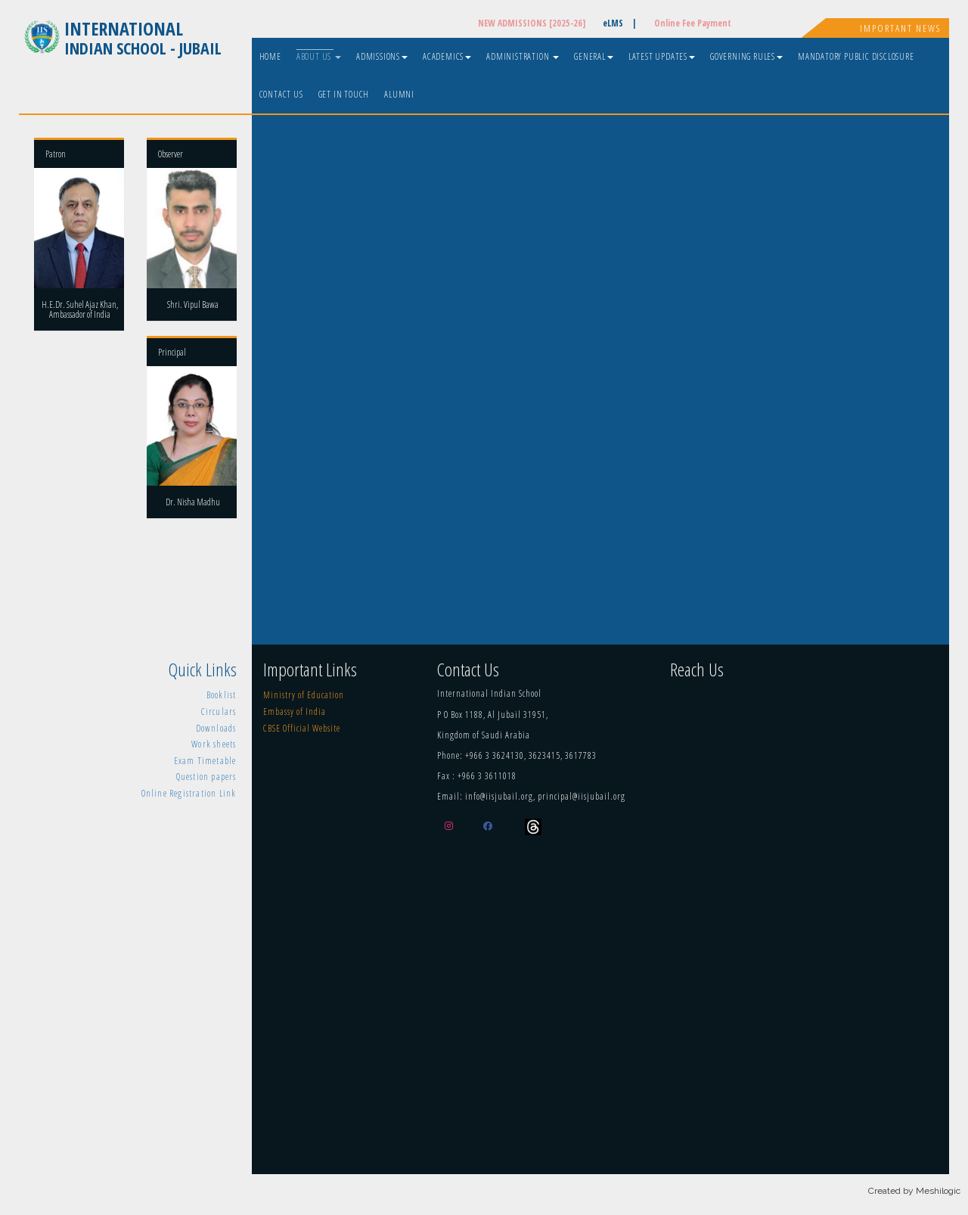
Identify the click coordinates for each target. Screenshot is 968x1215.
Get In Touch (344, 94)
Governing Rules (746, 56)
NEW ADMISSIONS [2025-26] (531, 23)
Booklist (221, 694)
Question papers (206, 776)
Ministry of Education (303, 694)
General (593, 56)
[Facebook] (491, 826)
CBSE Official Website (301, 728)
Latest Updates (661, 56)
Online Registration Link (189, 793)
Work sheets (213, 744)
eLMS (620, 23)
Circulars (219, 711)
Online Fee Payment (692, 23)
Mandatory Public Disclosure (856, 56)
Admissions (382, 56)
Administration (522, 56)
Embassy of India (294, 711)
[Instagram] (453, 826)
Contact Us (281, 94)
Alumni (399, 94)
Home (270, 56)
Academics (447, 56)
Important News (900, 28)
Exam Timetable (205, 760)
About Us (318, 56)
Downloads (216, 728)
